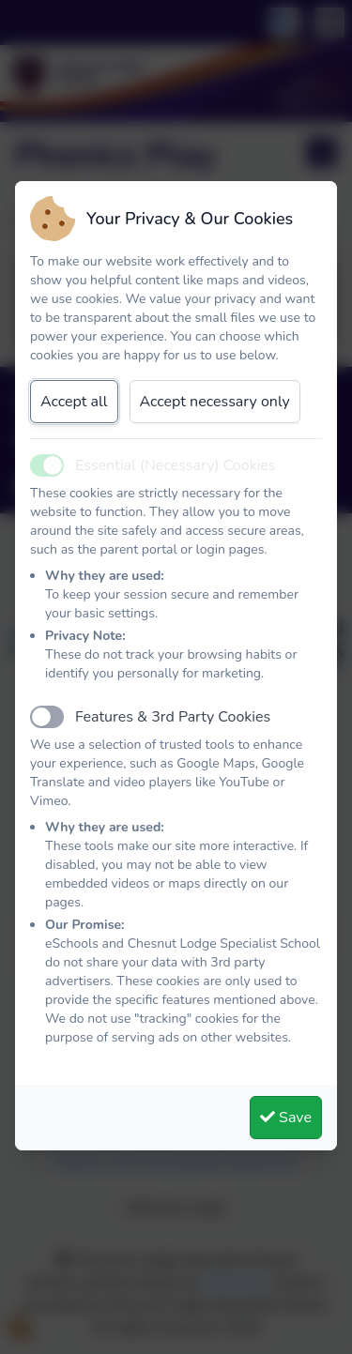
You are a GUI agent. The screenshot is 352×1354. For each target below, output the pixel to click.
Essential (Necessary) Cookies (175, 465)
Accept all (74, 401)
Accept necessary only (215, 401)
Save (286, 1117)
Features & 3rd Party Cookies (172, 717)
